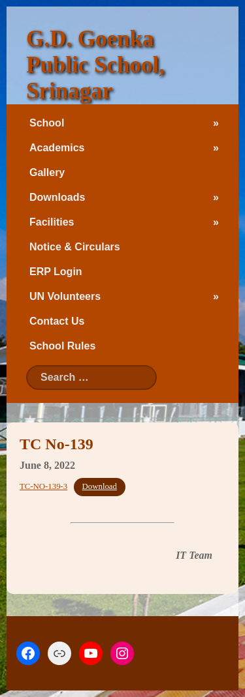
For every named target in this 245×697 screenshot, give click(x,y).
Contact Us (56, 321)
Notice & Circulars (74, 246)
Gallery (47, 172)
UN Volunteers (65, 296)
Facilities (51, 222)
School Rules (62, 345)
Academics (57, 147)
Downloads (57, 197)
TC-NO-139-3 (43, 486)
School (46, 122)
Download (99, 486)
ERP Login (55, 271)
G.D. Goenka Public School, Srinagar (95, 65)
